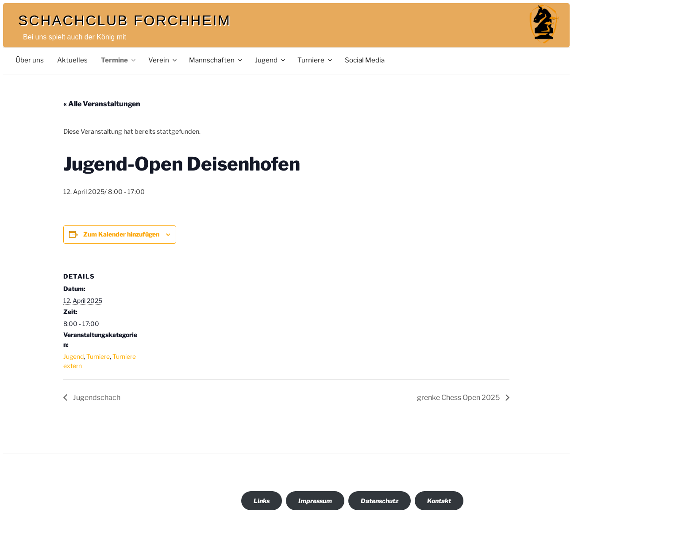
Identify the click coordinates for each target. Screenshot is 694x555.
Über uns (29, 60)
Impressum (315, 501)
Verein (163, 60)
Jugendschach (96, 397)
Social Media (365, 60)
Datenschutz (379, 501)
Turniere (315, 60)
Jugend (270, 60)
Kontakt (439, 501)
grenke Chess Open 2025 (459, 397)
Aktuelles (72, 60)
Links (262, 501)
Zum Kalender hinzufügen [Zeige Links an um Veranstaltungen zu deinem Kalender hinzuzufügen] (121, 234)
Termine (119, 60)
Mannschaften (216, 60)
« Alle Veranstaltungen (101, 104)
